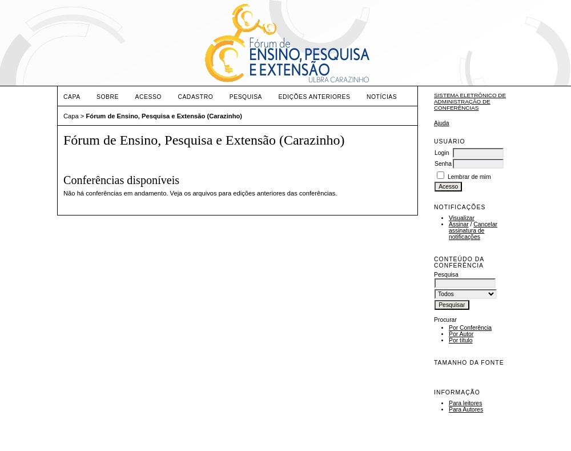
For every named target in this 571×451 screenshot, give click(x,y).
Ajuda (441, 123)
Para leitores (465, 403)
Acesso (148, 97)
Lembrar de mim (469, 177)
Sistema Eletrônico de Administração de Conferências (470, 101)
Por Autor (461, 334)
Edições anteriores (315, 97)
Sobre (107, 97)
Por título (461, 340)
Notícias (382, 97)
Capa (72, 97)
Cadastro (195, 97)
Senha (443, 164)
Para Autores (466, 409)
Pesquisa (246, 97)
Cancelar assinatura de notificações (473, 230)
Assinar (459, 224)
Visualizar (462, 218)
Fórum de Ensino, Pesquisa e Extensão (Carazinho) (164, 116)
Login (442, 153)
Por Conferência (470, 328)
